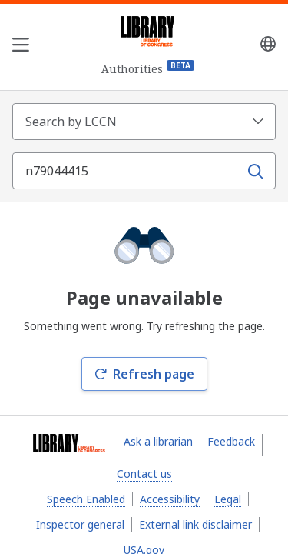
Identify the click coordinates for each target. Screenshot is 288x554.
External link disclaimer (195, 524)
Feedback (231, 441)
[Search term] (127, 171)
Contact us (144, 473)
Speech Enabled (86, 499)
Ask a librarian (158, 441)
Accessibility (170, 499)
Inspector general (80, 524)
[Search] (256, 170)
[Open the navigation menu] (20, 47)
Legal (227, 499)
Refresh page (144, 373)
